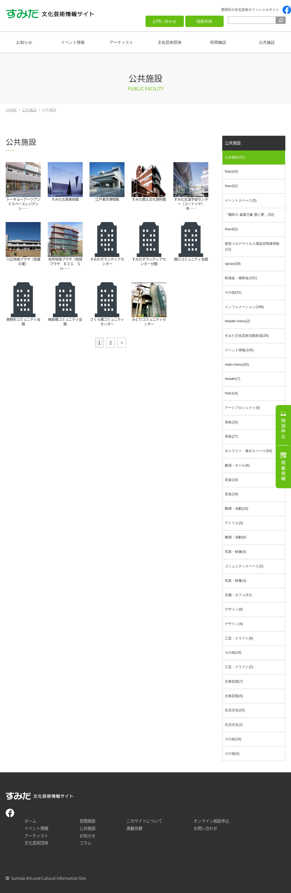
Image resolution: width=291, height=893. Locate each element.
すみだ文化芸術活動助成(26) (247, 336)
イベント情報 (73, 42)
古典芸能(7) (234, 681)
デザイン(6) (234, 609)
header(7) (232, 379)
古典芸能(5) (234, 696)
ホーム (30, 821)
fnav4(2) (231, 229)
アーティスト (121, 42)
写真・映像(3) (235, 581)
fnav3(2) (231, 186)
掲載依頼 (204, 21)
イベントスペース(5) (240, 200)
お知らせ (24, 42)
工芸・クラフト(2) (239, 667)
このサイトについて (144, 821)
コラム (86, 843)
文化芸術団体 (170, 42)
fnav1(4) (231, 393)
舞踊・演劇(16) (236, 509)
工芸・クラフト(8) (239, 638)
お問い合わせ (164, 21)
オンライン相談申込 (211, 821)
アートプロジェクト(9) (242, 408)
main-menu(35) (237, 365)
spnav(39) (232, 264)
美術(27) (231, 436)
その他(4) (232, 754)
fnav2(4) (231, 171)
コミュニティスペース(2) (244, 566)
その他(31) (233, 292)
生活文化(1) (234, 725)
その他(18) (233, 652)
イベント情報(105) (239, 350)
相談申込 (283, 428)
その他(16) (233, 739)
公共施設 (267, 42)
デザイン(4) (234, 624)
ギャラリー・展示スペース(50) (248, 451)
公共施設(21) (235, 157)
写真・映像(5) (235, 552)
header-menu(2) (237, 321)
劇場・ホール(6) (237, 465)
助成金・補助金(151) (241, 278)
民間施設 (218, 42)
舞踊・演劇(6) (235, 537)
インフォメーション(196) (244, 307)
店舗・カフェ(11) (238, 595)
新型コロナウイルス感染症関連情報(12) (252, 246)
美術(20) (231, 422)
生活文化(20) (235, 710)
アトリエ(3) (234, 523)
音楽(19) (231, 480)
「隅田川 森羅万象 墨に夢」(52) (249, 215)
